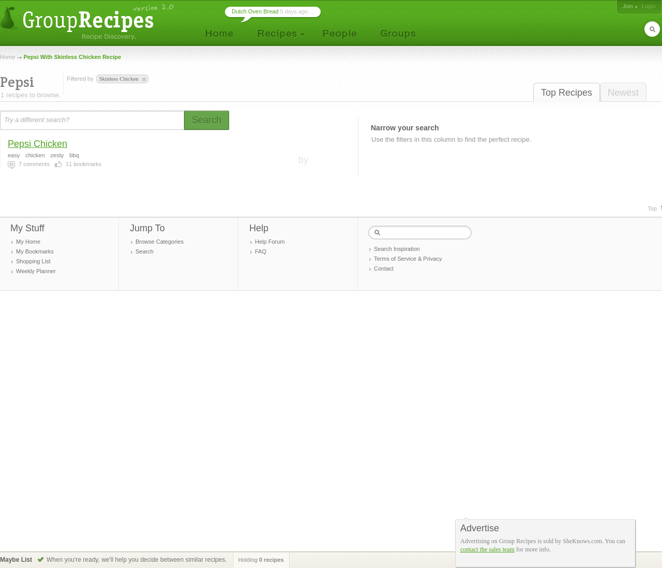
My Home (28, 241)
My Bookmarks (35, 251)
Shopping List (33, 261)
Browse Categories (160, 241)
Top (652, 208)
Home (7, 57)
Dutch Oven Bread (255, 11)
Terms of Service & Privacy (408, 259)
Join (628, 6)
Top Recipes (566, 92)
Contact (384, 268)
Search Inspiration (397, 249)
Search (145, 251)
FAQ (260, 251)
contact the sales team (487, 549)
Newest (623, 92)
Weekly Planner (36, 271)
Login (649, 6)
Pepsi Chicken (37, 144)
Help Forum (269, 241)
